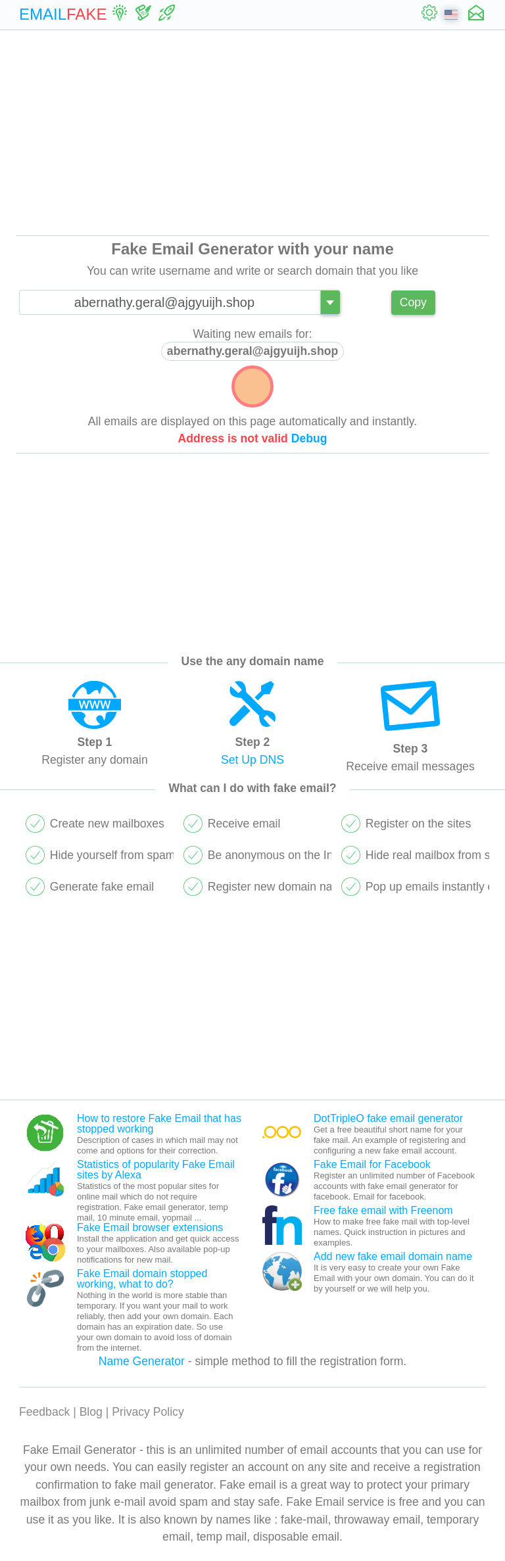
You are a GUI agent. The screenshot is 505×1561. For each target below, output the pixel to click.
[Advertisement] (252, 133)
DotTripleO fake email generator (388, 1118)
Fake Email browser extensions (150, 1227)
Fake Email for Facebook (372, 1164)
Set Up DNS (252, 759)
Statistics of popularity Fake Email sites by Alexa (156, 1169)
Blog (91, 1411)
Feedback (44, 1411)
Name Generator (142, 1361)
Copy (413, 302)
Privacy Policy (148, 1411)
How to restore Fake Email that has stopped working (159, 1123)
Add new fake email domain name (393, 1256)
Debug (309, 438)
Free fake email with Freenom (383, 1210)
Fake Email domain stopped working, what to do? (142, 1279)
